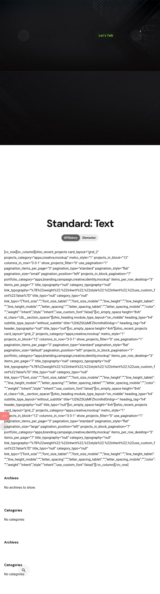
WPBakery (71, 237)
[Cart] (136, 35)
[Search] (24, 570)
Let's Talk (106, 35)
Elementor (89, 237)
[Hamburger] (24, 35)
